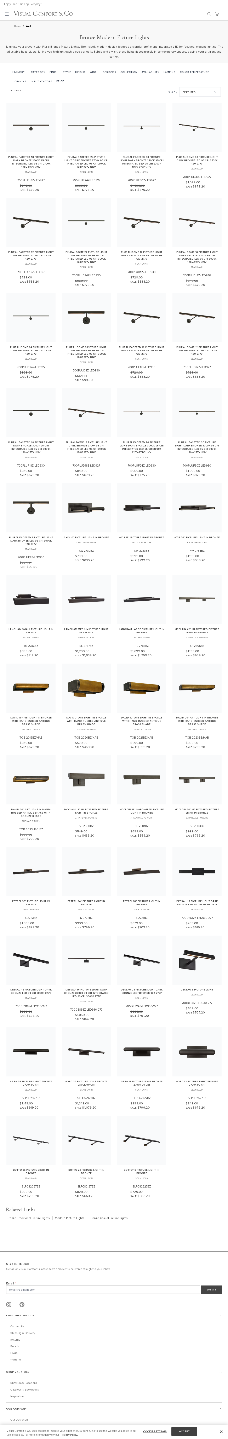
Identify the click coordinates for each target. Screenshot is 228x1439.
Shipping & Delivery (22, 1333)
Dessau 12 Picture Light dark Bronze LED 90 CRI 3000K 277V (197, 902)
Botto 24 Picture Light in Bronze (86, 1171)
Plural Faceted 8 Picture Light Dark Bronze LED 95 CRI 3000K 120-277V (31, 541)
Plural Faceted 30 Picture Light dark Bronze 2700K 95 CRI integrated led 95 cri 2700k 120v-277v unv (142, 162)
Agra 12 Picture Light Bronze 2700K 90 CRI (197, 1083)
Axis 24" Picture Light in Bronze (197, 537)
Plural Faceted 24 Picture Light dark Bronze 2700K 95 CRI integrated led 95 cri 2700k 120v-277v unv (86, 162)
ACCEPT (184, 1431)
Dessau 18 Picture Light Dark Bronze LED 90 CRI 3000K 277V (31, 991)
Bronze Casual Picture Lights (109, 1218)
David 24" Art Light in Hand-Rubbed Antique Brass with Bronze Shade (31, 813)
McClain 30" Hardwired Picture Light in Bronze (197, 811)
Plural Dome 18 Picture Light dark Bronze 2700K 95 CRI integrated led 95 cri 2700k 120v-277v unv (86, 447)
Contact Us (17, 1326)
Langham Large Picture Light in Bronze (141, 630)
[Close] (221, 1431)
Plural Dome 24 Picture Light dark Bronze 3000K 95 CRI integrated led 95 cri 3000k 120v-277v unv (86, 257)
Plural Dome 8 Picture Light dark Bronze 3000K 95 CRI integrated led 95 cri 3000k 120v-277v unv (86, 352)
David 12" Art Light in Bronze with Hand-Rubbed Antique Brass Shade (142, 721)
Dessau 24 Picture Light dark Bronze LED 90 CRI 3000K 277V (142, 991)
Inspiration (17, 1396)
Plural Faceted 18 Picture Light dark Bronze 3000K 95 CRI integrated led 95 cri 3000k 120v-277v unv (31, 447)
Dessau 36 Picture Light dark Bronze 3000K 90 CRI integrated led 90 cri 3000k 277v (86, 993)
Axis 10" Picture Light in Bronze (86, 537)
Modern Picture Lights (69, 1218)
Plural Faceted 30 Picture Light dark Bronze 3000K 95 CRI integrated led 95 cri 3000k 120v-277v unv (197, 447)
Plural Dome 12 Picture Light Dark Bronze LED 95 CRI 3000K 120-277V (142, 255)
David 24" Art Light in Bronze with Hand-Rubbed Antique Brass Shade (197, 721)
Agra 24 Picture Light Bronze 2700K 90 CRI (31, 1083)
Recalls (14, 1346)
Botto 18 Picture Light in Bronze (142, 1171)
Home (17, 26)
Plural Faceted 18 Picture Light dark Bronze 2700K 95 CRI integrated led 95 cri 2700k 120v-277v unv (31, 162)
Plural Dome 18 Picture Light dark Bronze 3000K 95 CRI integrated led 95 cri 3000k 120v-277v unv (197, 257)
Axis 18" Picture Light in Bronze (141, 537)
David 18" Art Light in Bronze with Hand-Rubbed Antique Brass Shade (31, 721)
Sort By (172, 92)
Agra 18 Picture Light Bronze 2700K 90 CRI (142, 1083)
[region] (114, 1432)
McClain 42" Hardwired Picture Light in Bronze (197, 630)
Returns (15, 1339)
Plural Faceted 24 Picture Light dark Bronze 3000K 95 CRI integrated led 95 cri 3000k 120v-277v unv (142, 447)
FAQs (13, 1353)
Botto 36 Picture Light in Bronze (31, 1171)
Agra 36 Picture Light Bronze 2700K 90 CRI (86, 1083)
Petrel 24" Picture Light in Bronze (86, 902)
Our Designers (19, 1419)
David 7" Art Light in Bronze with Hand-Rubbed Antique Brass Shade (86, 721)
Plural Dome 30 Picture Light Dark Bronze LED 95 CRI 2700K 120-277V (197, 160)
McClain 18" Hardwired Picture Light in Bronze (142, 811)
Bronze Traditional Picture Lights (28, 1218)
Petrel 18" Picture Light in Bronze (141, 902)
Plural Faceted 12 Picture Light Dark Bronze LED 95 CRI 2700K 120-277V (31, 255)
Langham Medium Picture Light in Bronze (86, 630)
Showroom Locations (23, 1383)
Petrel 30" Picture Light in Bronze (31, 902)
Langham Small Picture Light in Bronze (31, 630)
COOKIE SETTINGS (155, 1431)
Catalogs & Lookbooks (24, 1389)
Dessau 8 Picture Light (197, 989)
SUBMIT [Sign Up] (211, 1289)
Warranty (16, 1359)
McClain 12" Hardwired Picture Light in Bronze (86, 811)
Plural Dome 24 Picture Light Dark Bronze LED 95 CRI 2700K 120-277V (31, 350)
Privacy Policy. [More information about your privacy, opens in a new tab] (69, 1435)
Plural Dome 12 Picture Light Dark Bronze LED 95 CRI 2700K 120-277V (197, 350)
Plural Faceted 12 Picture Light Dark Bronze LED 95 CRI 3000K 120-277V (142, 350)
